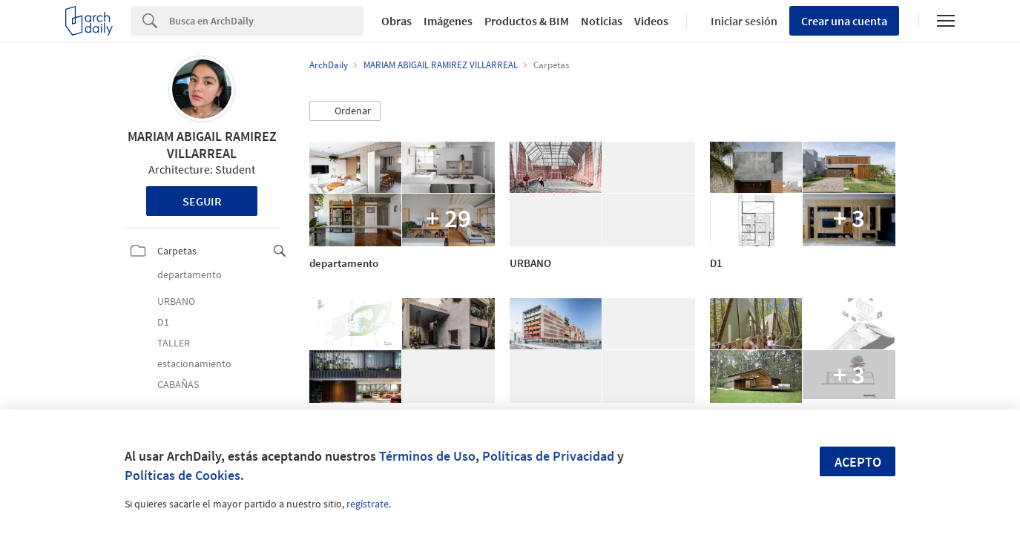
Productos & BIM (526, 21)
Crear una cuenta (844, 20)
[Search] (266, 21)
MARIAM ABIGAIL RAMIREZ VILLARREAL (202, 145)
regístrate (367, 503)
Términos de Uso (427, 455)
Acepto (858, 461)
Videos (651, 21)
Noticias (601, 21)
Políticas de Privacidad (548, 455)
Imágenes (448, 21)
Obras (396, 21)
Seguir (202, 201)
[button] (345, 111)
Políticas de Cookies (182, 475)
